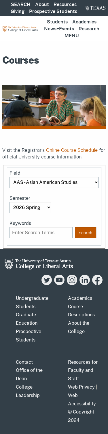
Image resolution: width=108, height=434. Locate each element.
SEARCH (21, 4)
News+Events (59, 29)
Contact (24, 362)
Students (57, 22)
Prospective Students (53, 11)
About (42, 4)
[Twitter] (46, 283)
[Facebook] (97, 283)
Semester (20, 198)
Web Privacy (81, 387)
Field (15, 173)
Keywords (20, 223)
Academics (84, 22)
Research (89, 29)
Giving (17, 11)
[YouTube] (59, 283)
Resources (65, 4)
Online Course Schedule (72, 150)
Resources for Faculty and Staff (83, 370)
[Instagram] (72, 283)
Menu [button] (72, 36)
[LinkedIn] (84, 283)
